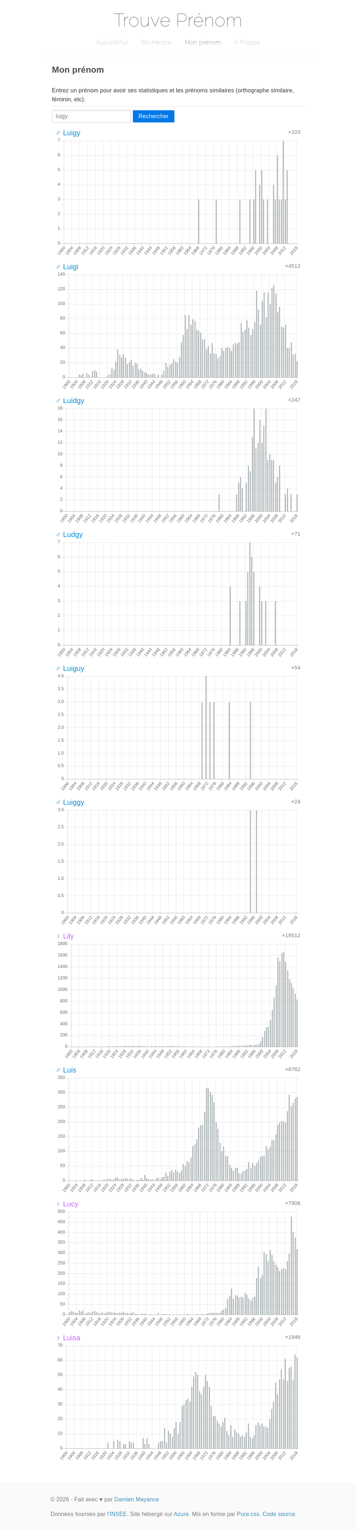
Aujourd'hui (112, 42)
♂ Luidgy (70, 401)
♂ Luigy (68, 133)
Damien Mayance (136, 1499)
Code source (279, 1514)
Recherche (156, 42)
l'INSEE (117, 1514)
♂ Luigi (67, 267)
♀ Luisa (68, 1338)
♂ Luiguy (70, 668)
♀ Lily (65, 936)
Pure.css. (249, 1514)
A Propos (247, 42)
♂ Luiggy (70, 802)
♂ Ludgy (69, 534)
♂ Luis (66, 1070)
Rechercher (154, 116)
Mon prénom (203, 42)
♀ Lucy (67, 1204)
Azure (181, 1514)
